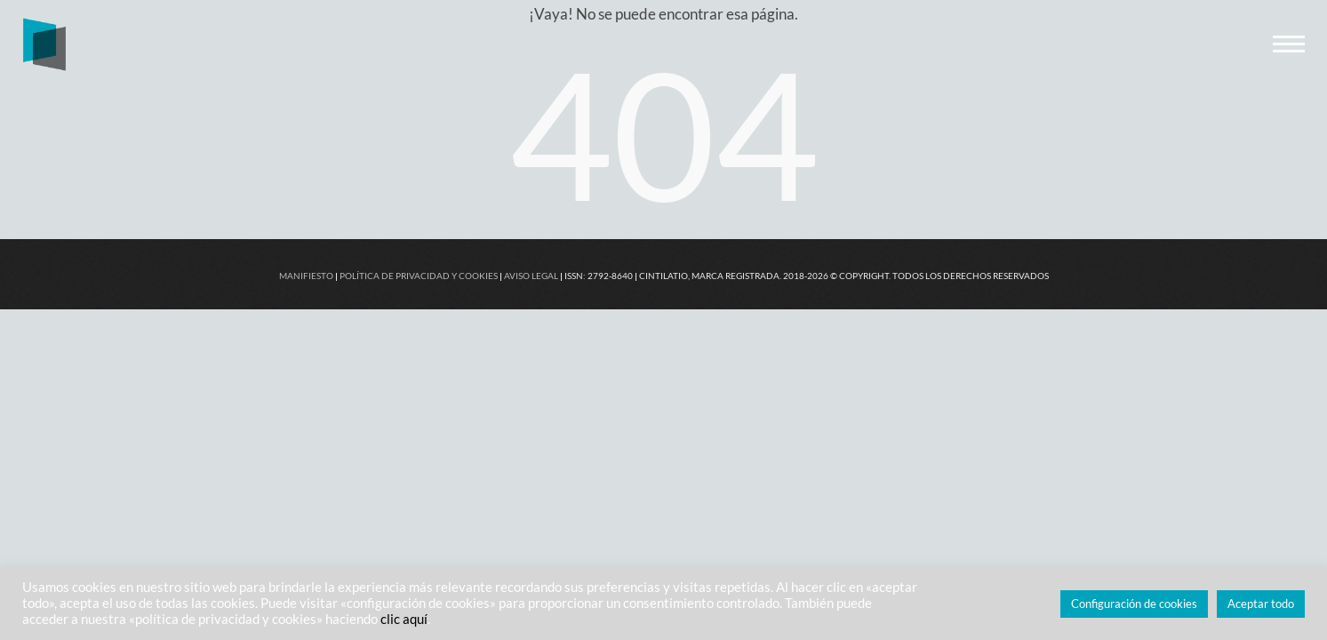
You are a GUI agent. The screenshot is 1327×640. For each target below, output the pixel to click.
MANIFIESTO (306, 275)
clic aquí (404, 619)
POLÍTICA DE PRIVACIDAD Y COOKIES (419, 275)
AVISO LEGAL (531, 275)
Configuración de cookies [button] (1134, 603)
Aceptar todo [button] (1260, 603)
